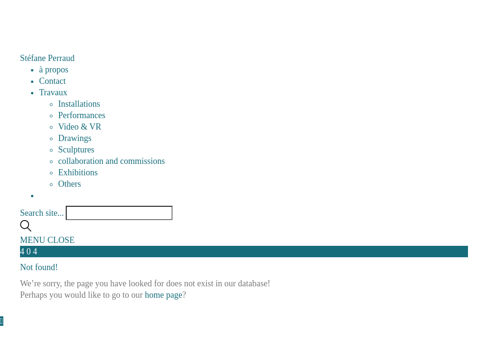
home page (163, 295)
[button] (47, 240)
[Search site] (25, 228)
